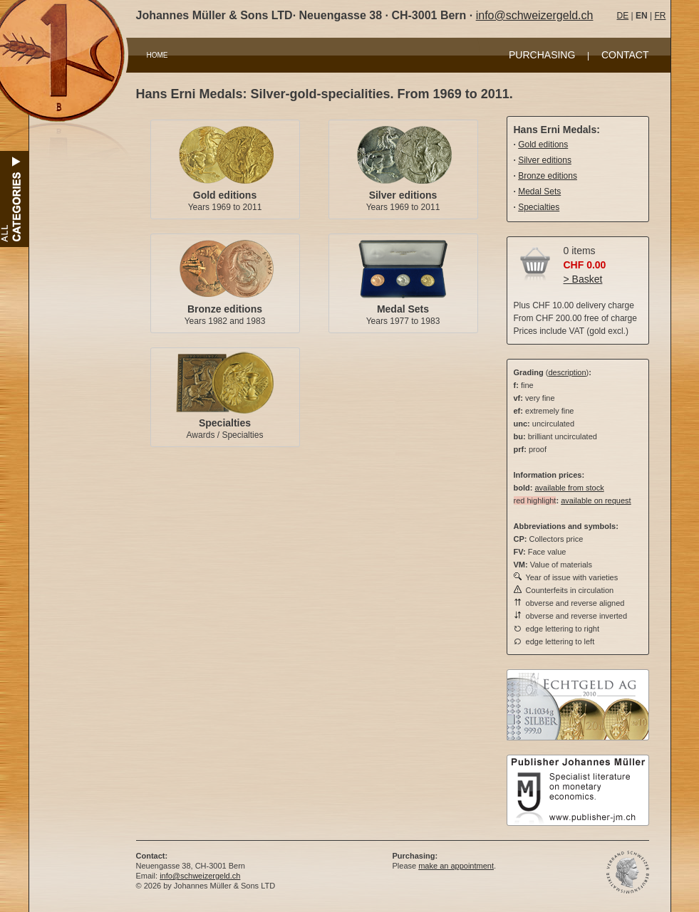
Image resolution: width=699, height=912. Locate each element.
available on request (596, 500)
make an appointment (456, 865)
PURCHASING (542, 55)
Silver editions (403, 195)
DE (623, 16)
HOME (157, 55)
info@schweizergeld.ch (535, 15)
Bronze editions (224, 309)
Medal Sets (403, 309)
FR (660, 16)
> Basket (583, 279)
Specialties (225, 423)
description (567, 372)
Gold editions (225, 195)
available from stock (569, 487)
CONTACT (625, 55)
